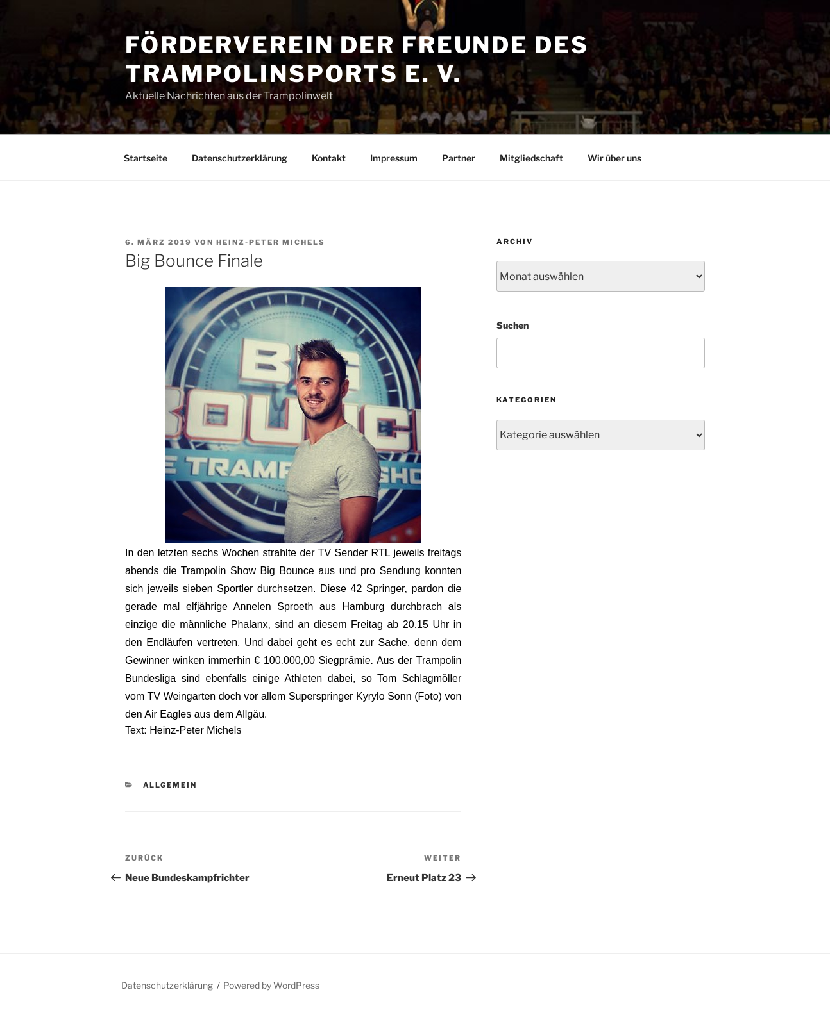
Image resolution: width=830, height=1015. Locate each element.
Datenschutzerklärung (239, 158)
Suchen (512, 325)
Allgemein (170, 784)
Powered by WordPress (271, 985)
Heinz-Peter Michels (270, 242)
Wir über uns (614, 158)
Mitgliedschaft (531, 158)
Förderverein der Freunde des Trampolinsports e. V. (357, 59)
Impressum (394, 158)
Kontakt (329, 158)
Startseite (145, 158)
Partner (458, 158)
